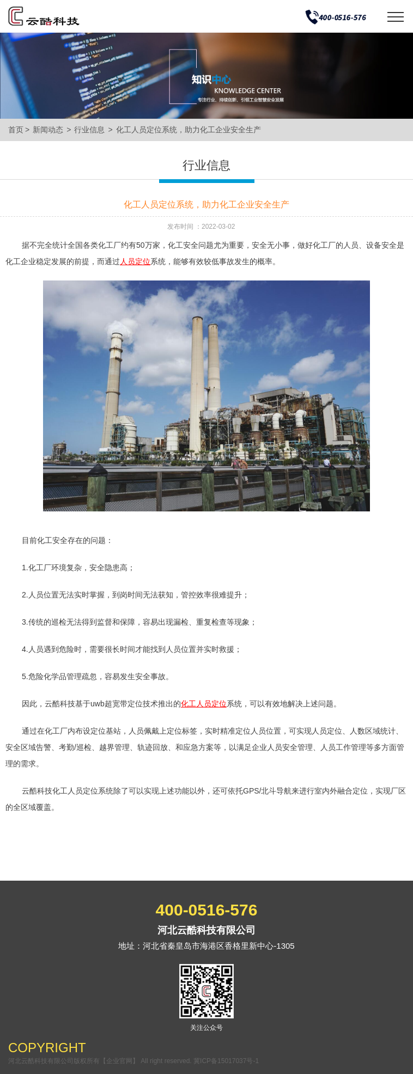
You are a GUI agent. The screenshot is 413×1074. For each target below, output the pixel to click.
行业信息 (89, 129)
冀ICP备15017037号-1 (226, 1061)
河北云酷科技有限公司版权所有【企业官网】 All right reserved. (100, 1061)
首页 (15, 129)
